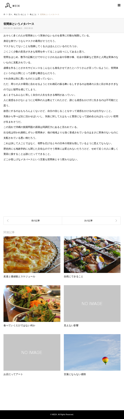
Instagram (62, 403)
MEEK (62, 397)
